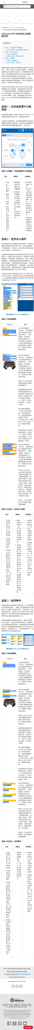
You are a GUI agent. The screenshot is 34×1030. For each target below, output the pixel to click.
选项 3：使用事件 (10, 58)
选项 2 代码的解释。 (12, 54)
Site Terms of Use (15, 1017)
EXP (12, 27)
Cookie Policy (22, 1017)
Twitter (17, 986)
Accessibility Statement (20, 1018)
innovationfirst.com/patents (24, 1015)
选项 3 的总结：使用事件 (14, 62)
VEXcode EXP (19, 27)
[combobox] (17, 6)
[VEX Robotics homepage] (14, 2)
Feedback (28, 1027)
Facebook (13, 986)
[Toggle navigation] (4, 2)
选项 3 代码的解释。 (12, 60)
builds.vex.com (6, 97)
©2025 (10, 1011)
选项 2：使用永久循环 (11, 52)
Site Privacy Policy (7, 1017)
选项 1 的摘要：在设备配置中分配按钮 (18, 49)
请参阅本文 (27, 125)
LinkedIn (21, 986)
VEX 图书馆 (5, 27)
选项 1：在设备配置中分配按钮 (14, 47)
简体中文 (25, 2)
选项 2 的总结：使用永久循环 (15, 56)
